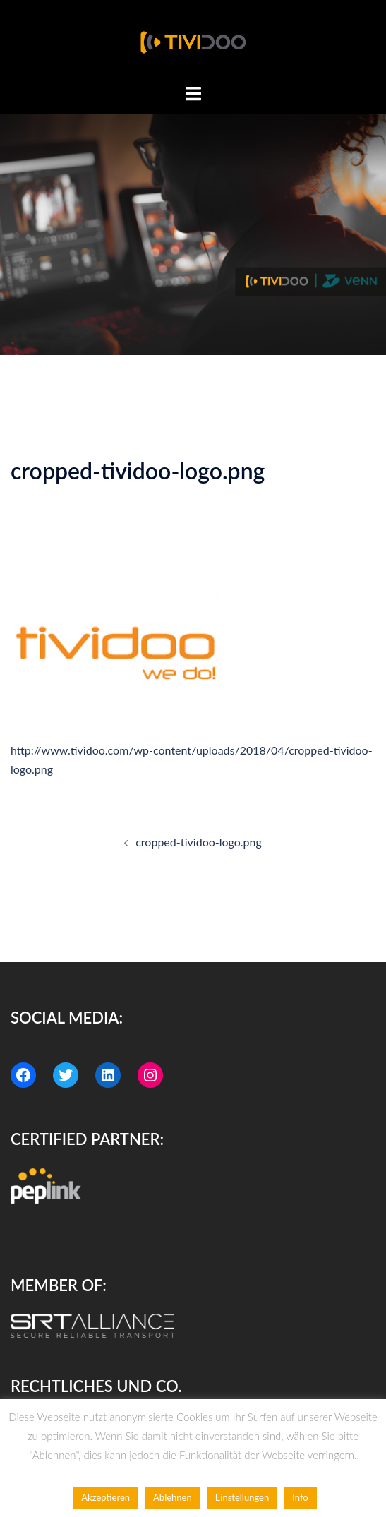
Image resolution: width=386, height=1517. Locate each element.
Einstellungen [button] (242, 1497)
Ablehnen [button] (172, 1497)
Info (300, 1497)
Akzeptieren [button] (105, 1497)
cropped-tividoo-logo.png (198, 842)
